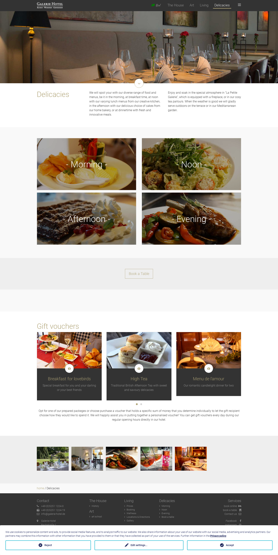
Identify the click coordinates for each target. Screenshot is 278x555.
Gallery (130, 521)
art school (97, 517)
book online (232, 507)
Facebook (233, 522)
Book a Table (139, 275)
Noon (164, 511)
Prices (130, 507)
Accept (230, 545)
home (40, 489)
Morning (166, 507)
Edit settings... (139, 545)
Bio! (155, 5)
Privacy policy (218, 535)
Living (204, 5)
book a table (232, 511)
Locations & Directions (138, 518)
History (95, 507)
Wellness (131, 514)
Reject (48, 545)
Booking (131, 511)
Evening (166, 514)
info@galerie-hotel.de (51, 515)
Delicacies (222, 5)
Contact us (232, 515)
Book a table (168, 518)
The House (175, 5)
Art (192, 5)
